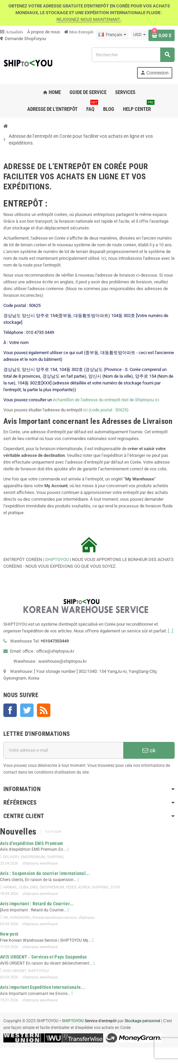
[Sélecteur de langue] (112, 35)
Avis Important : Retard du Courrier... (37, 903)
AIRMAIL (10, 887)
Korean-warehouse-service (55, 917)
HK (5, 917)
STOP (115, 887)
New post (9, 934)
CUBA (24, 887)
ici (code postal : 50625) (106, 409)
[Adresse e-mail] (63, 750)
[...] (170, 630)
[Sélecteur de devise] (139, 35)
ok (149, 750)
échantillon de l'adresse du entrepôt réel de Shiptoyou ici (106, 399)
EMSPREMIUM (33, 857)
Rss (43, 710)
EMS (34, 887)
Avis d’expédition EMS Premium (31, 843)
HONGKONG (20, 917)
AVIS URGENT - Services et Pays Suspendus (43, 957)
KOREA (84, 887)
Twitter (27, 710)
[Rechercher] (133, 55)
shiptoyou (86, 917)
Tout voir (53, 832)
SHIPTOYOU (57, 559)
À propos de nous (43, 31)
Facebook (10, 710)
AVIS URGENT (14, 971)
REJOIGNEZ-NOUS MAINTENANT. (88, 19)
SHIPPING (55, 857)
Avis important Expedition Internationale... (42, 987)
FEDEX (71, 887)
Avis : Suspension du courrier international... (45, 873)
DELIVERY (11, 857)
